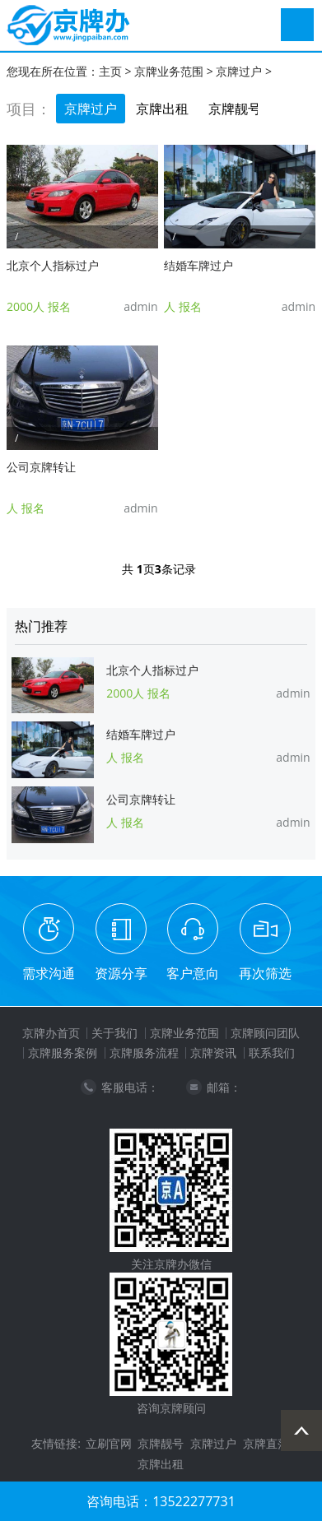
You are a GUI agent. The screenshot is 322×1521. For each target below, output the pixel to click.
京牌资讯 (213, 1052)
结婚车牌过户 (198, 265)
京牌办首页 (51, 1033)
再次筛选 (265, 973)
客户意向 (192, 973)
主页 (110, 71)
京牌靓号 (234, 109)
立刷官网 (109, 1443)
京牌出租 (162, 109)
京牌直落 (266, 1443)
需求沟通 (48, 973)
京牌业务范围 (168, 71)
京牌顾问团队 (265, 1033)
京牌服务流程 (144, 1052)
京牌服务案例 (62, 1052)
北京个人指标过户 (53, 265)
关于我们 (114, 1033)
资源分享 (121, 973)
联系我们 (272, 1052)
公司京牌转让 (41, 467)
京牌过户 (239, 71)
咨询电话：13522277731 (161, 1501)
